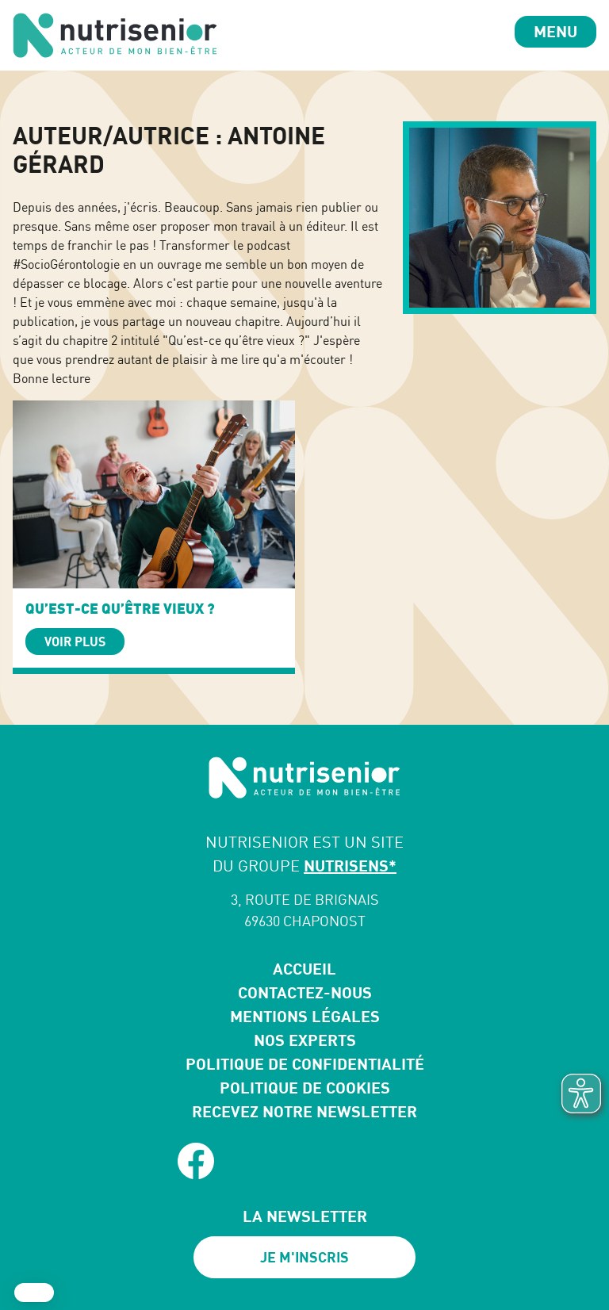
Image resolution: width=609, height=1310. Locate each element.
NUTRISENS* (350, 865)
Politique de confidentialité (305, 1064)
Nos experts (305, 1040)
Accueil (304, 969)
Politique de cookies (305, 1087)
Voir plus (74, 641)
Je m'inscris (304, 1257)
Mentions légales (305, 1016)
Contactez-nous (305, 992)
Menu (555, 31)
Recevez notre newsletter (304, 1111)
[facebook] (196, 1161)
